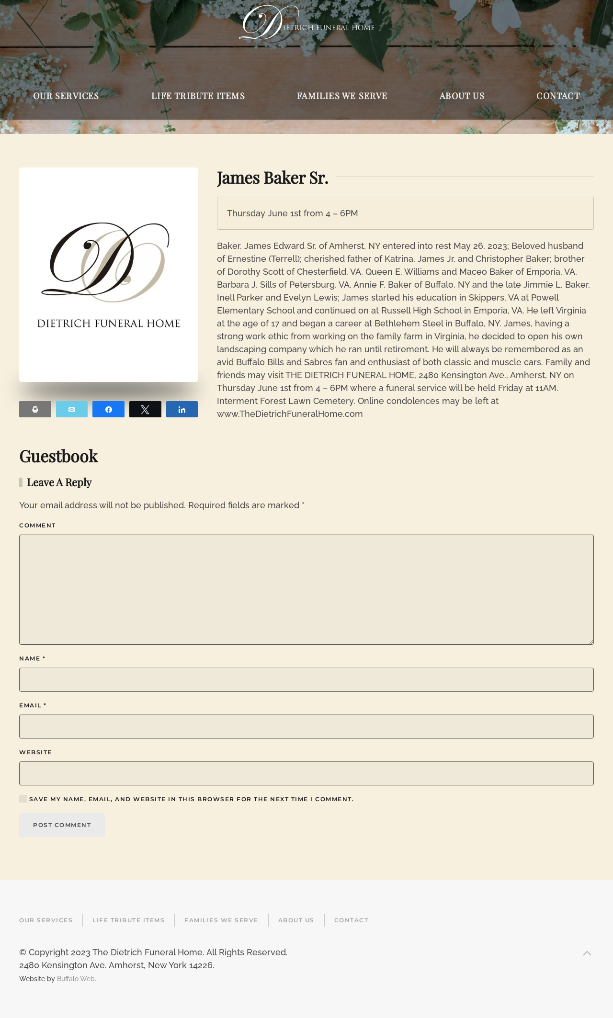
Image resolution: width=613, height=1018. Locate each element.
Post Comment (62, 824)
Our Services (46, 920)
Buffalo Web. (76, 978)
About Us (296, 920)
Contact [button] (557, 95)
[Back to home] (306, 24)
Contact (351, 920)
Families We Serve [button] (342, 95)
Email (33, 705)
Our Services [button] (66, 95)
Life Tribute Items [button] (198, 95)
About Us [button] (462, 95)
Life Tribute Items (128, 920)
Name (32, 658)
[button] (587, 953)
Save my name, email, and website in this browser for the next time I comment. (186, 799)
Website (35, 752)
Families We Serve (221, 920)
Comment (37, 525)
